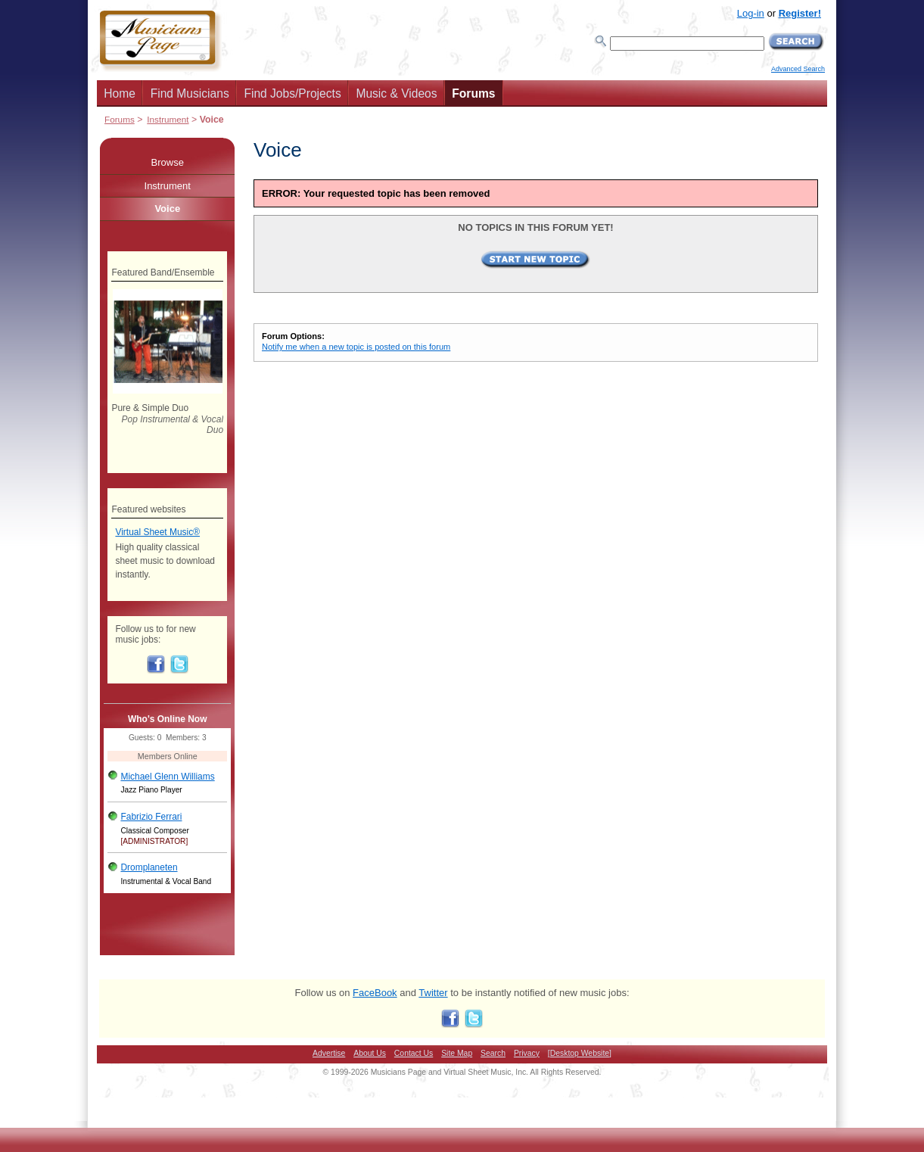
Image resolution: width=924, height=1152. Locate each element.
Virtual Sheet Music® (157, 532)
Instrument (167, 119)
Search (493, 1053)
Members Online (168, 756)
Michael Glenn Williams (167, 776)
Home (119, 93)
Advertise (329, 1053)
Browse (167, 162)
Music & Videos (396, 93)
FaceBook (375, 992)
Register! (800, 13)
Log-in (750, 13)
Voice (167, 208)
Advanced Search (798, 69)
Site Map (456, 1053)
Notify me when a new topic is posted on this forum (356, 346)
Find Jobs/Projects (292, 93)
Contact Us (413, 1053)
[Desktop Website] (579, 1053)
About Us (369, 1053)
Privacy (527, 1053)
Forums (473, 93)
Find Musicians (190, 93)
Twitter (432, 992)
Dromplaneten (148, 867)
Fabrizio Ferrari (151, 816)
